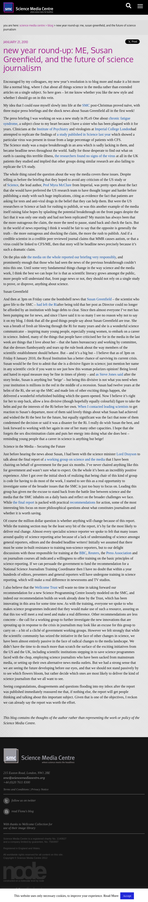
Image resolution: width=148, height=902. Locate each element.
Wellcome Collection (35, 824)
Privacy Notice (40, 789)
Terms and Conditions (16, 789)
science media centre (32, 25)
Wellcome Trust (46, 587)
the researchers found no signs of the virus (85, 156)
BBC (83, 553)
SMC (86, 105)
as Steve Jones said (109, 374)
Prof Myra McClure (57, 185)
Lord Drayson (126, 454)
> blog (49, 25)
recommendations (82, 502)
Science (12, 185)
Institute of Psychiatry (52, 129)
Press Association (118, 553)
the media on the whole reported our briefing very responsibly (71, 257)
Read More (111, 896)
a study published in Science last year (84, 134)
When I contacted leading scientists (103, 406)
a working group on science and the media (74, 459)
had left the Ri (47, 304)
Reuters (93, 553)
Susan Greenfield (99, 299)
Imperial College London (113, 129)
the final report (23, 502)
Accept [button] (127, 896)
